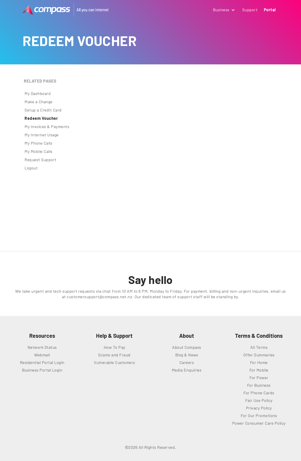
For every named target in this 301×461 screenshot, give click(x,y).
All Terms (259, 347)
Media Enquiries (187, 369)
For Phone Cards (258, 392)
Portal (270, 9)
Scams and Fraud (114, 354)
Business (224, 10)
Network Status (42, 347)
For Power (258, 377)
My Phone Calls (38, 143)
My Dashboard (38, 93)
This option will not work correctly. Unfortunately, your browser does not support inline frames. (195, 159)
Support (250, 9)
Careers (186, 362)
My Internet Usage (42, 134)
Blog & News (186, 354)
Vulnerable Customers (114, 362)
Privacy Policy (259, 407)
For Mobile (258, 369)
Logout (31, 167)
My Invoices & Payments (47, 126)
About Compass (186, 347)
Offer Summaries (259, 354)
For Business (259, 385)
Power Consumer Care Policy (259, 423)
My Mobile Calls (39, 151)
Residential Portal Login (42, 362)
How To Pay (114, 347)
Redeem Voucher (41, 118)
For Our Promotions (259, 415)
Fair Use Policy (259, 400)
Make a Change (39, 101)
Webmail (42, 354)
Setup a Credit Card (43, 109)
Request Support (40, 159)
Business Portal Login (42, 369)
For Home (259, 362)
